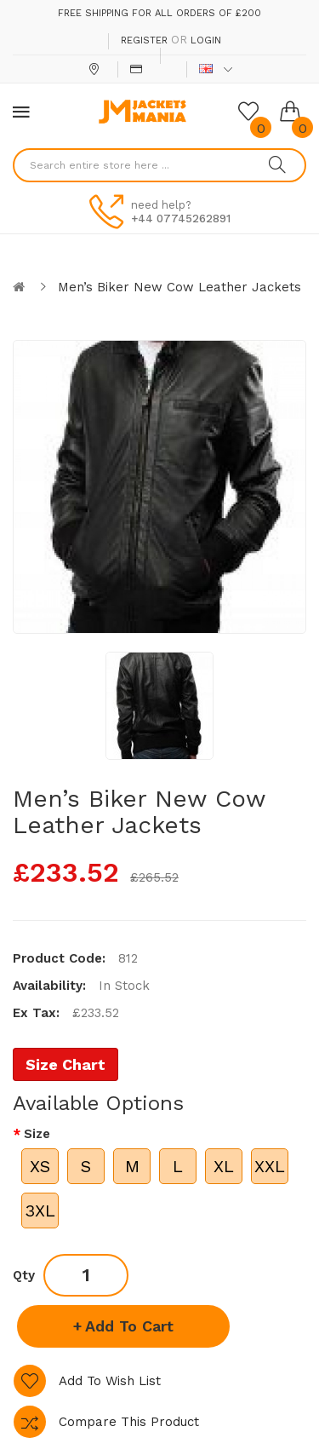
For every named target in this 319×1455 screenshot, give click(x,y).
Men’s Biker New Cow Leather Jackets (179, 287)
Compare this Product (129, 1421)
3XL (40, 1210)
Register (144, 40)
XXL (269, 1166)
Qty (24, 1275)
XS (40, 1166)
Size (37, 1134)
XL (224, 1166)
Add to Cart (129, 1326)
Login (206, 40)
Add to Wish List (110, 1381)
